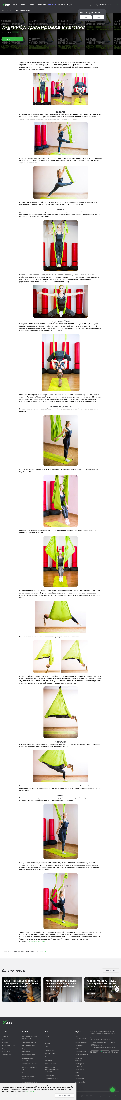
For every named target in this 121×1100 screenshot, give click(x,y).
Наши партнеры (8, 1045)
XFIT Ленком (79, 1078)
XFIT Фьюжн (79, 1069)
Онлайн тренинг (51, 1078)
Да (86, 17)
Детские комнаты (29, 1054)
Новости (48, 1040)
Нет (98, 17)
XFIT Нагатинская (81, 1054)
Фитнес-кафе (27, 1073)
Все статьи (110, 970)
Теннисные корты (29, 1064)
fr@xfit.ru (43, 951)
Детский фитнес (28, 1045)
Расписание (49, 1075)
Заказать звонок (12, 39)
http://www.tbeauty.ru (36, 941)
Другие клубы (80, 1082)
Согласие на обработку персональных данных (102, 1033)
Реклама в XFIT (50, 1053)
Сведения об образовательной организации (52, 1069)
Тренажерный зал (29, 1042)
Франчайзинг (50, 1050)
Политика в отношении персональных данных (102, 1031)
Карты (47, 1036)
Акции (47, 1043)
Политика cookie (31, 1091)
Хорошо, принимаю (64, 1095)
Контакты (48, 1057)
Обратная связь (51, 1064)
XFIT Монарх (79, 1045)
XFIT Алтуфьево (81, 1042)
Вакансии (48, 1060)
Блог (46, 1046)
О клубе (5, 1036)
